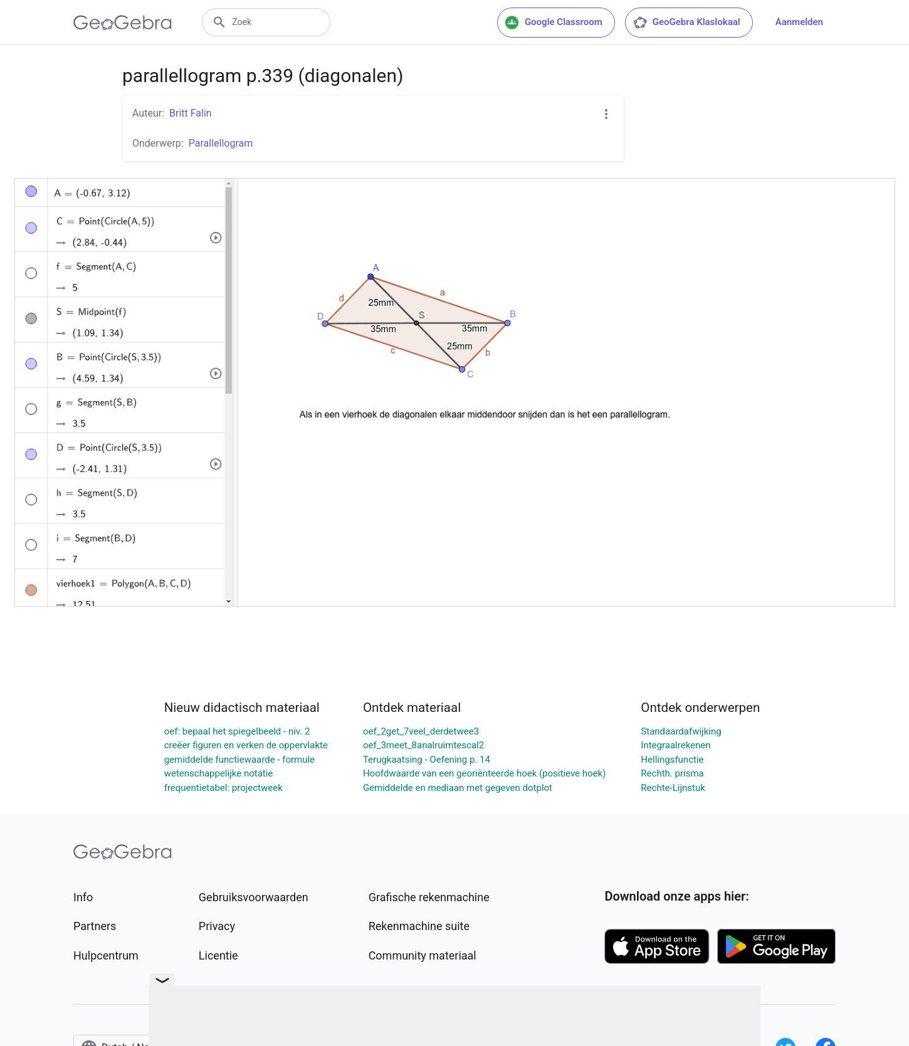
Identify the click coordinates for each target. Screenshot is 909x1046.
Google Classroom (553, 22)
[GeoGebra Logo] (122, 22)
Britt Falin (190, 113)
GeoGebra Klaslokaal (686, 22)
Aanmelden (799, 22)
